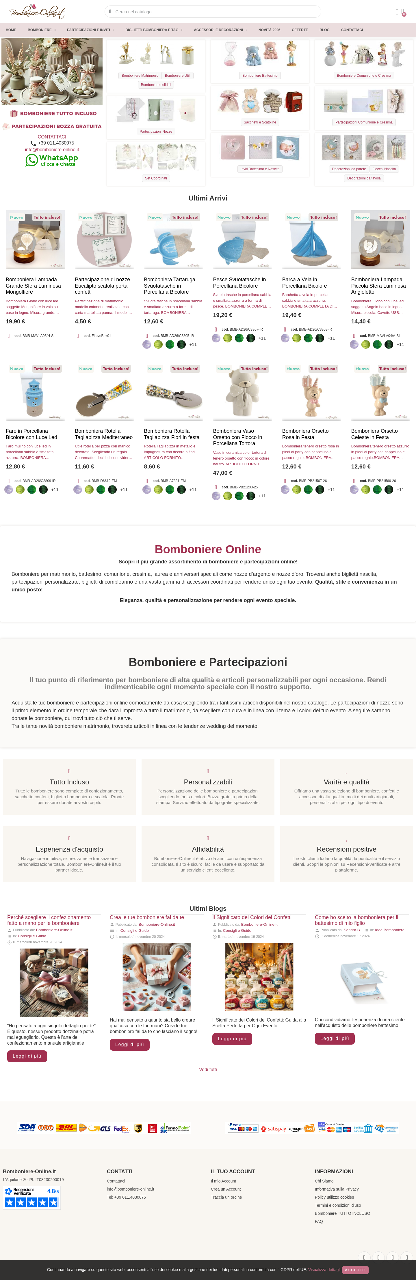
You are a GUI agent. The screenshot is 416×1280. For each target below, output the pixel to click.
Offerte (300, 30)
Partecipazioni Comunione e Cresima (364, 122)
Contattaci (352, 30)
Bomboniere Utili (177, 76)
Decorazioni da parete (349, 169)
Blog (325, 30)
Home (11, 30)
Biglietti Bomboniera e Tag (153, 30)
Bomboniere (41, 30)
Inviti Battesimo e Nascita (260, 169)
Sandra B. (352, 930)
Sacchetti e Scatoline (260, 122)
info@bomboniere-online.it (52, 149)
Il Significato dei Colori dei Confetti (251, 917)
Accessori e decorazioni (220, 30)
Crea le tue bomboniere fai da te (147, 917)
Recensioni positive (347, 849)
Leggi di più (27, 1056)
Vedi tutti (208, 1069)
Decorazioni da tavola (363, 178)
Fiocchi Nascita (384, 169)
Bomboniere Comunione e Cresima (364, 76)
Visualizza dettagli (324, 1269)
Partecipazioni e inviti (90, 30)
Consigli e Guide (32, 936)
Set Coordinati (156, 178)
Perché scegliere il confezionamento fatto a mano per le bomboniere (49, 920)
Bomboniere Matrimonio (140, 76)
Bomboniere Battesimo (259, 76)
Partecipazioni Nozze (156, 132)
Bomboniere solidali (156, 85)
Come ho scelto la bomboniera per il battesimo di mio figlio (356, 920)
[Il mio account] (396, 12)
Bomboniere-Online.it (54, 930)
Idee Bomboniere (389, 930)
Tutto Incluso (69, 782)
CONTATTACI (52, 136)
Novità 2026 (269, 30)
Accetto (355, 1270)
